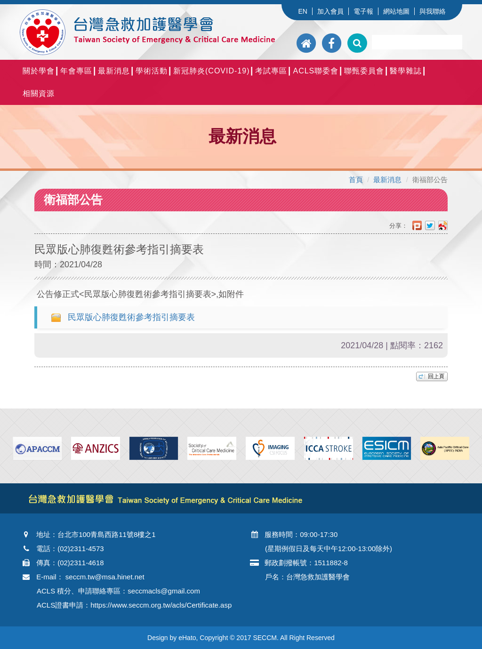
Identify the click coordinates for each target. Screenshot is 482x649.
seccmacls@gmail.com (164, 591)
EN (302, 11)
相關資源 (39, 93)
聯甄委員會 (364, 71)
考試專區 (271, 71)
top (432, 376)
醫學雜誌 (406, 71)
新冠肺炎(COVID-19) (211, 71)
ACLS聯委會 (315, 71)
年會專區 (76, 71)
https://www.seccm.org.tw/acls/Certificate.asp (161, 605)
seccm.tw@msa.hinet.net (105, 577)
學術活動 (152, 71)
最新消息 (114, 71)
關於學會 (39, 71)
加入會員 (330, 11)
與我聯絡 (432, 11)
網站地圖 (396, 11)
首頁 (356, 180)
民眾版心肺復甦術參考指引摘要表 (131, 317)
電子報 (363, 11)
